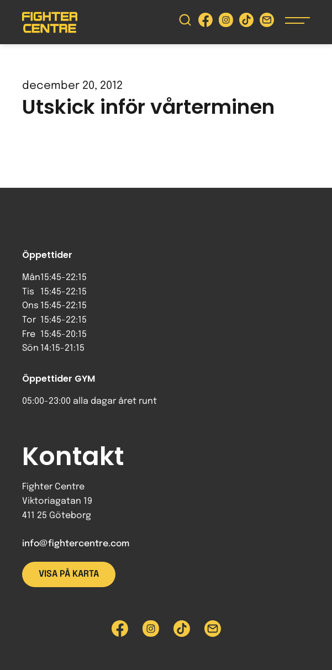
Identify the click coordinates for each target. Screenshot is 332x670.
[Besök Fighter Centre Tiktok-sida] (246, 22)
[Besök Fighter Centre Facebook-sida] (205, 22)
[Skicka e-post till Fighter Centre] (267, 22)
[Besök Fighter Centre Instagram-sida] (226, 22)
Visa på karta (69, 574)
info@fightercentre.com (75, 543)
